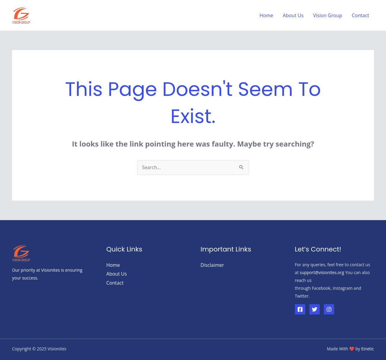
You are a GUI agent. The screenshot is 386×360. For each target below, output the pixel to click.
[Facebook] (300, 309)
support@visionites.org (322, 272)
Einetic (367, 349)
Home (266, 15)
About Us (293, 15)
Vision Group (327, 15)
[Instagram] (329, 309)
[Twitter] (314, 309)
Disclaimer (212, 265)
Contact (360, 15)
